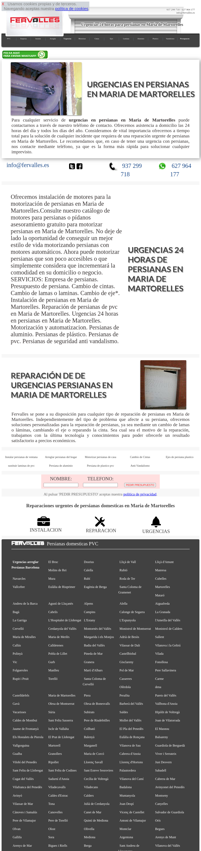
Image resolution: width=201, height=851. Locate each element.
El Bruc (53, 562)
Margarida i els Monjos (99, 637)
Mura (51, 578)
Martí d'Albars (93, 670)
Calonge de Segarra (132, 612)
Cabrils (53, 612)
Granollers (55, 754)
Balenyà (89, 737)
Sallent (159, 637)
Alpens (88, 603)
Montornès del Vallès (97, 629)
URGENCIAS (156, 528)
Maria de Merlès (58, 637)
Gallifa (17, 837)
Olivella (89, 829)
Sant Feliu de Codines (62, 770)
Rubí (87, 578)
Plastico (155, 39)
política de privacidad (139, 494)
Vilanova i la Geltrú (168, 645)
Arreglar (53, 39)
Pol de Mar (127, 670)
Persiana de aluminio (61, 465)
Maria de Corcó (94, 754)
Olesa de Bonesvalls (97, 704)
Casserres (126, 679)
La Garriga (20, 620)
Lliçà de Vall (128, 562)
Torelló (53, 679)
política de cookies (71, 8)
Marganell (90, 745)
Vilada (159, 653)
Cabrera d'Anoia (130, 754)
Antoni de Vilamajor (133, 820)
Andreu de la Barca (25, 603)
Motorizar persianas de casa (100, 457)
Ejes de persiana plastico (180, 457)
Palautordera (128, 770)
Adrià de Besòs (129, 637)
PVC (9, 39)
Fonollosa (161, 662)
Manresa (160, 570)
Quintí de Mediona (96, 820)
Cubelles (160, 578)
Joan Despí (127, 804)
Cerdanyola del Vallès (62, 629)
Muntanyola (127, 795)
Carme (159, 679)
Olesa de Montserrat (61, 704)
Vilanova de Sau (130, 745)
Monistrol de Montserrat (135, 629)
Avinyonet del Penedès (170, 787)
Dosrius (89, 562)
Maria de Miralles (24, 637)
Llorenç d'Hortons (131, 762)
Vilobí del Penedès (25, 762)
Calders (89, 795)
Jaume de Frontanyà (26, 729)
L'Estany (89, 620)
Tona (51, 804)
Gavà (16, 704)
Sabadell (160, 770)
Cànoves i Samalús (25, 812)
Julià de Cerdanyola (96, 804)
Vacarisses (19, 712)
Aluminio (140, 39)
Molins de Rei (57, 570)
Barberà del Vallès (131, 704)
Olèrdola (125, 687)
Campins (89, 612)
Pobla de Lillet (57, 653)
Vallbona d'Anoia (166, 704)
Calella (88, 570)
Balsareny (161, 737)
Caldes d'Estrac (58, 795)
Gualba (17, 754)
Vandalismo (170, 39)
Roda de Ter (127, 578)
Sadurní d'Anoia (58, 779)
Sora (51, 837)
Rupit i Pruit (21, 679)
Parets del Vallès (165, 695)
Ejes (111, 39)
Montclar (125, 829)
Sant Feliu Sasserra (60, 720)
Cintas (96, 39)
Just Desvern (163, 762)
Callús (17, 645)
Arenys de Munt (165, 837)
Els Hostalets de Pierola (28, 737)
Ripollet (53, 762)
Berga (87, 845)
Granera (89, 662)
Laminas (126, 39)
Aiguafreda (162, 603)
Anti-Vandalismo (140, 465)
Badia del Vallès (94, 645)
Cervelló (18, 629)
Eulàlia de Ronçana (132, 737)
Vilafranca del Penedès (27, 787)
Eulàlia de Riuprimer (61, 587)
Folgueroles (20, 670)
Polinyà (18, 653)
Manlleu (53, 670)
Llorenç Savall (93, 762)
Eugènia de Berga (95, 587)
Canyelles (161, 804)
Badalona (126, 787)
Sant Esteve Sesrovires (98, 770)
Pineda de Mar (93, 653)
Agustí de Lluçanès (60, 603)
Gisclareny (126, 662)
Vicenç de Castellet (132, 812)
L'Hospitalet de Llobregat (64, 620)
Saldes (124, 712)
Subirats (89, 712)
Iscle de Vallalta (58, 729)
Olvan (17, 829)
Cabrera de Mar (165, 779)
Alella (123, 603)
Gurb (51, 662)
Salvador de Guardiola (169, 812)
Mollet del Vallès (131, 720)
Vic (15, 662)
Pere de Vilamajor (24, 820)
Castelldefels (21, 695)
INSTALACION (46, 527)
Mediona (89, 837)
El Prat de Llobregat (61, 737)
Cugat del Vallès (23, 779)
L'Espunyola (128, 620)
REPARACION (101, 527)
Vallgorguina (21, 745)
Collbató (89, 729)
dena (158, 687)
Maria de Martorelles (61, 695)
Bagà (16, 612)
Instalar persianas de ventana (21, 457)
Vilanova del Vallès (167, 845)
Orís (158, 820)
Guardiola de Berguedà (170, 745)
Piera (87, 695)
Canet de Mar (92, 812)
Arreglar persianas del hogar (61, 457)
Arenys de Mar (22, 845)
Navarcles (19, 578)
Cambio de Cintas (140, 457)
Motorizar (82, 39)
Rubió (123, 570)
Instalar (38, 39)
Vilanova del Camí (132, 779)
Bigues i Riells (57, 845)
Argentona (126, 837)
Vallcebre (19, 587)
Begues (159, 829)
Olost (51, 829)
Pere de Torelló (58, 820)
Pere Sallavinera (165, 670)
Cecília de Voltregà (96, 779)
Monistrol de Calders (168, 629)
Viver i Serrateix (165, 754)
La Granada (162, 612)
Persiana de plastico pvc (100, 465)
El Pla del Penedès (131, 729)
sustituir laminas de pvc (21, 465)
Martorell (54, 745)
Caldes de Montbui (25, 720)
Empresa (23, 39)
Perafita (125, 695)
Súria (51, 712)
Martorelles (162, 587)
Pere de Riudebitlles (97, 720)
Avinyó (17, 795)
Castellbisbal (128, 653)
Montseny (161, 795)
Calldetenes (55, 645)
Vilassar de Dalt (130, 645)
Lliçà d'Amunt (164, 562)
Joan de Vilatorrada (167, 720)
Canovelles (55, 812)
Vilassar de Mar (23, 804)
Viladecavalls (57, 787)
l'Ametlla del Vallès (167, 620)
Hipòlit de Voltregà (167, 712)
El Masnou (162, 729)
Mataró (159, 595)
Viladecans (91, 787)
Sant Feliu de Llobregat (28, 770)
